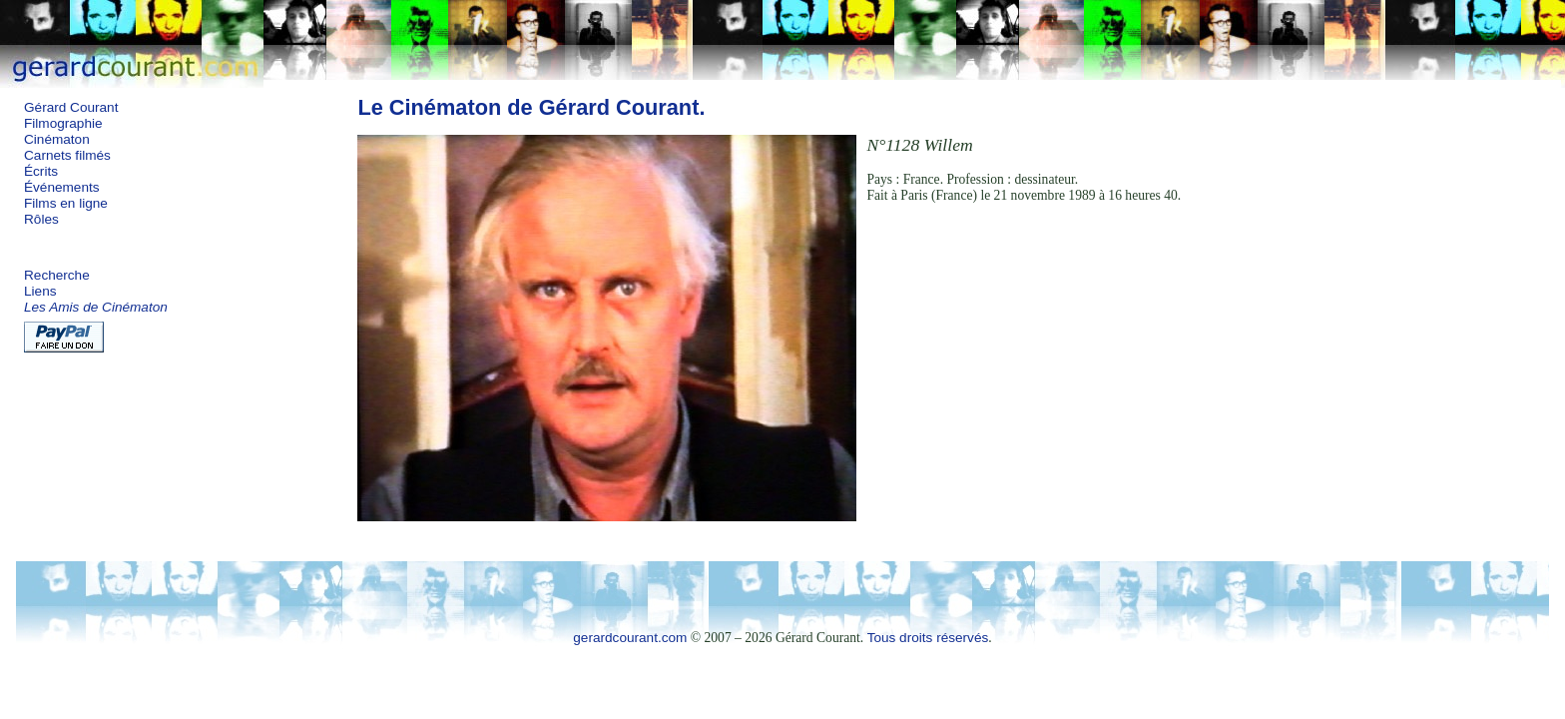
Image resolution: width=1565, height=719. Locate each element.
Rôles (41, 219)
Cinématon (57, 139)
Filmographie (63, 123)
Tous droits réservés (928, 637)
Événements (62, 187)
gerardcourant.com (630, 637)
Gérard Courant (71, 107)
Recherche (57, 275)
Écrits (41, 171)
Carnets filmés (67, 155)
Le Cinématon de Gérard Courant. (531, 107)
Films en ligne (66, 203)
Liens (40, 291)
